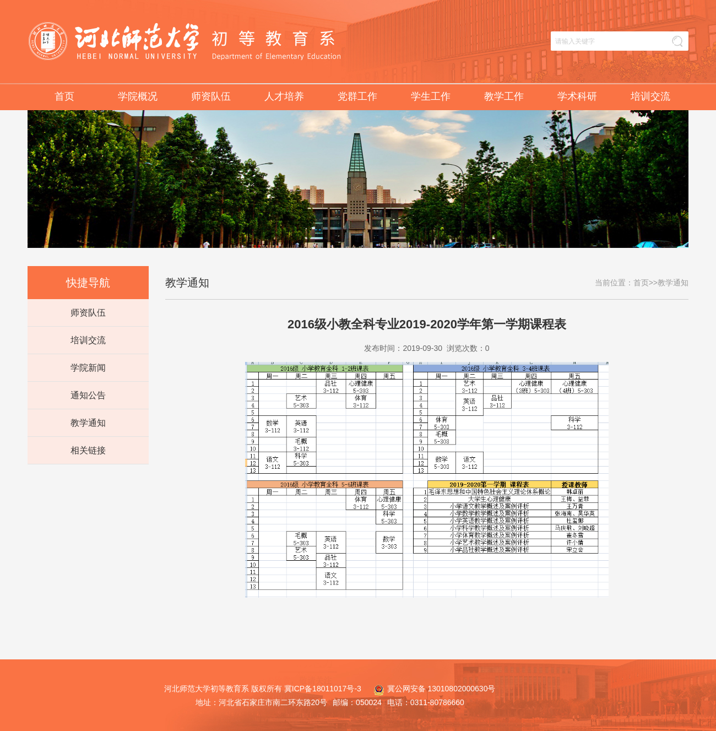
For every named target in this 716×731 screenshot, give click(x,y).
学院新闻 (88, 367)
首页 (64, 96)
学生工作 (431, 96)
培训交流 (650, 96)
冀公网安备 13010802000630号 (432, 688)
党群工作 (357, 96)
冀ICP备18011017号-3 (322, 688)
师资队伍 (211, 96)
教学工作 (504, 96)
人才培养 (284, 96)
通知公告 (88, 395)
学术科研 (577, 96)
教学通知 (88, 422)
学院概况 (138, 96)
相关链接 (88, 450)
